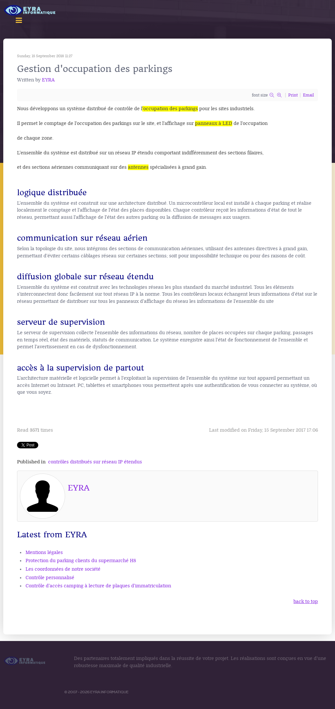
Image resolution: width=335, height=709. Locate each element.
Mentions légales (44, 552)
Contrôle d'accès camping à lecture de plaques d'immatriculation (98, 586)
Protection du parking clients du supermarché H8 (81, 560)
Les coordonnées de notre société (63, 569)
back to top (305, 601)
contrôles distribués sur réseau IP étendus (95, 462)
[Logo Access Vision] (30, 10)
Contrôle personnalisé (50, 577)
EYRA (48, 80)
